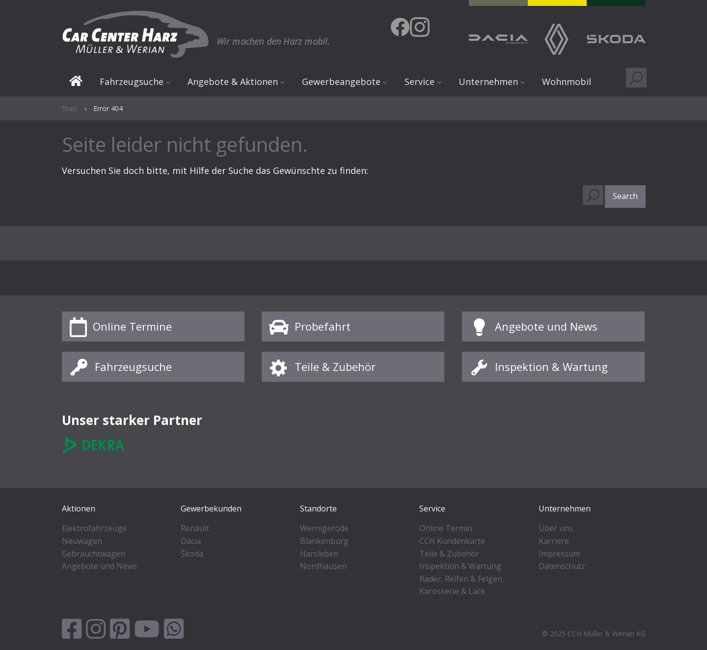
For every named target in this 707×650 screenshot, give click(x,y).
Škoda (192, 553)
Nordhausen (323, 566)
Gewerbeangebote (341, 81)
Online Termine (132, 326)
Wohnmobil (566, 81)
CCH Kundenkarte (452, 541)
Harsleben (319, 553)
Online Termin (445, 528)
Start (76, 82)
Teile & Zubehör (335, 366)
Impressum (559, 553)
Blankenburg (324, 541)
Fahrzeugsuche (131, 81)
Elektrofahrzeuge (94, 528)
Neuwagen (82, 541)
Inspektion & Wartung (551, 366)
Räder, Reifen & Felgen (460, 578)
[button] (625, 196)
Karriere (554, 541)
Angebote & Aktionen (233, 81)
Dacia (191, 541)
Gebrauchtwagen (93, 553)
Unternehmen (488, 81)
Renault (195, 528)
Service (420, 81)
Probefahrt (323, 326)
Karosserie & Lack (452, 591)
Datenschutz (562, 566)
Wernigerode (324, 528)
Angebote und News (546, 326)
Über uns (556, 528)
